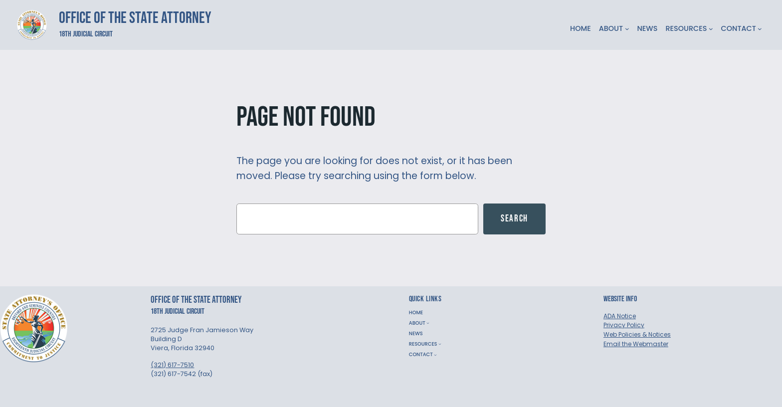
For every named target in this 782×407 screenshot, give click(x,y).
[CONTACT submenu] (760, 28)
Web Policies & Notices (637, 334)
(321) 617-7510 (172, 365)
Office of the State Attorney (135, 18)
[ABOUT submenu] (627, 28)
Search (514, 218)
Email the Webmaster (635, 344)
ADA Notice (619, 316)
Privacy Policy (623, 325)
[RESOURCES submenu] (711, 28)
